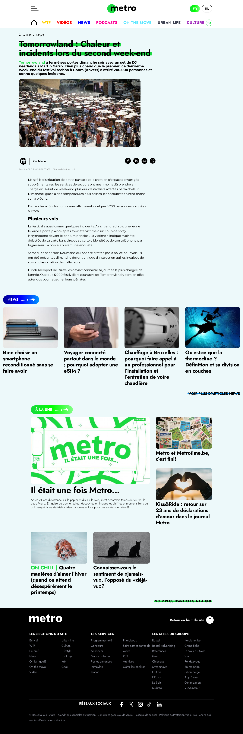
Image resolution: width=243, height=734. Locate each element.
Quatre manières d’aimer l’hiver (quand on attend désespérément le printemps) (58, 580)
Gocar (95, 672)
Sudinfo (157, 688)
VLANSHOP (192, 688)
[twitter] (153, 161)
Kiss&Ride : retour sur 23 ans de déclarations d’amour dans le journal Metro (183, 513)
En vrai (33, 640)
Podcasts (106, 22)
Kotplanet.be (192, 640)
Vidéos (64, 22)
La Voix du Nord (195, 651)
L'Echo (156, 677)
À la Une (43, 409)
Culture (195, 22)
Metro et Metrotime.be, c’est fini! (183, 456)
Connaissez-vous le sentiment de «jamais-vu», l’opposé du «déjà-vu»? (120, 577)
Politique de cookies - (147, 715)
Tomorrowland (32, 62)
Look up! (67, 656)
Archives (128, 661)
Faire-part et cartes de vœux (136, 648)
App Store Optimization (193, 680)
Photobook (130, 640)
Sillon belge (192, 672)
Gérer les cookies (134, 667)
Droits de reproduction (52, 720)
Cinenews (158, 661)
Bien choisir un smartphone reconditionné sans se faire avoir (28, 362)
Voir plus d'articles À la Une (183, 601)
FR (195, 8)
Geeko (156, 656)
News (84, 22)
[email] (144, 161)
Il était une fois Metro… (75, 490)
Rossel (156, 640)
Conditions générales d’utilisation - (78, 715)
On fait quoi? (37, 661)
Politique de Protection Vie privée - (179, 715)
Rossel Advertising (163, 646)
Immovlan (97, 667)
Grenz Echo (192, 646)
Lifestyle (66, 651)
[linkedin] (136, 161)
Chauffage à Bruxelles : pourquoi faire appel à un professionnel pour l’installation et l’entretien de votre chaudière (151, 368)
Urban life (169, 22)
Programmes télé (101, 640)
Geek (65, 667)
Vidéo (33, 672)
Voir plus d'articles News (214, 393)
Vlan (187, 656)
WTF (46, 22)
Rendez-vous (192, 661)
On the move (137, 22)
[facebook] (128, 161)
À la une (25, 35)
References (159, 651)
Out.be (156, 672)
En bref (34, 651)
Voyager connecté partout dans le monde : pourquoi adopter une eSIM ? (91, 362)
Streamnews (159, 667)
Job (64, 661)
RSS (125, 656)
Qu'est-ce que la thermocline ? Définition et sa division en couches (212, 362)
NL (207, 8)
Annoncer (97, 651)
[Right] (209, 23)
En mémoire (192, 667)
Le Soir (156, 682)
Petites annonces (101, 661)
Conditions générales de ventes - (116, 715)
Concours (97, 646)
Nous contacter (100, 656)
